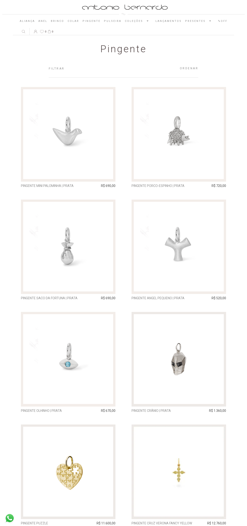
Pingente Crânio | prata (151, 411)
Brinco (57, 21)
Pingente (92, 21)
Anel (42, 21)
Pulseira (112, 21)
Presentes (200, 21)
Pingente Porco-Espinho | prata (158, 186)
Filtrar (57, 68)
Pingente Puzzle (34, 523)
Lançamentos (168, 21)
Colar (73, 21)
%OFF (222, 21)
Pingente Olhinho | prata (41, 411)
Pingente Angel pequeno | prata (158, 298)
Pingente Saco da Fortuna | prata (49, 298)
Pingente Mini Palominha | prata (47, 186)
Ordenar (189, 68)
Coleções (138, 21)
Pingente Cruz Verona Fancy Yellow (162, 523)
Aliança (27, 21)
